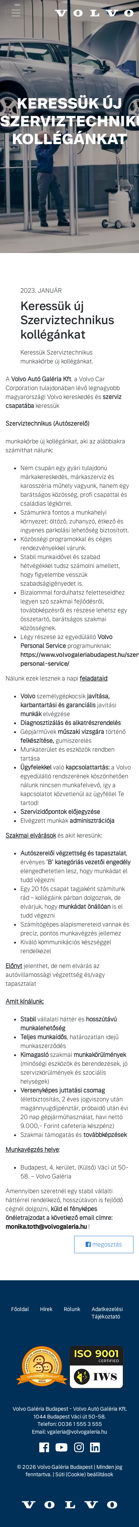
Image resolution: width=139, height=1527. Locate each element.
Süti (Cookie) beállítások (84, 1474)
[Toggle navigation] (16, 13)
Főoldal (20, 1309)
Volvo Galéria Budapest (65, 1467)
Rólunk (72, 1309)
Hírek (46, 1309)
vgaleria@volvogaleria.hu (77, 1431)
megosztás (104, 1244)
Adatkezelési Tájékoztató (107, 1313)
